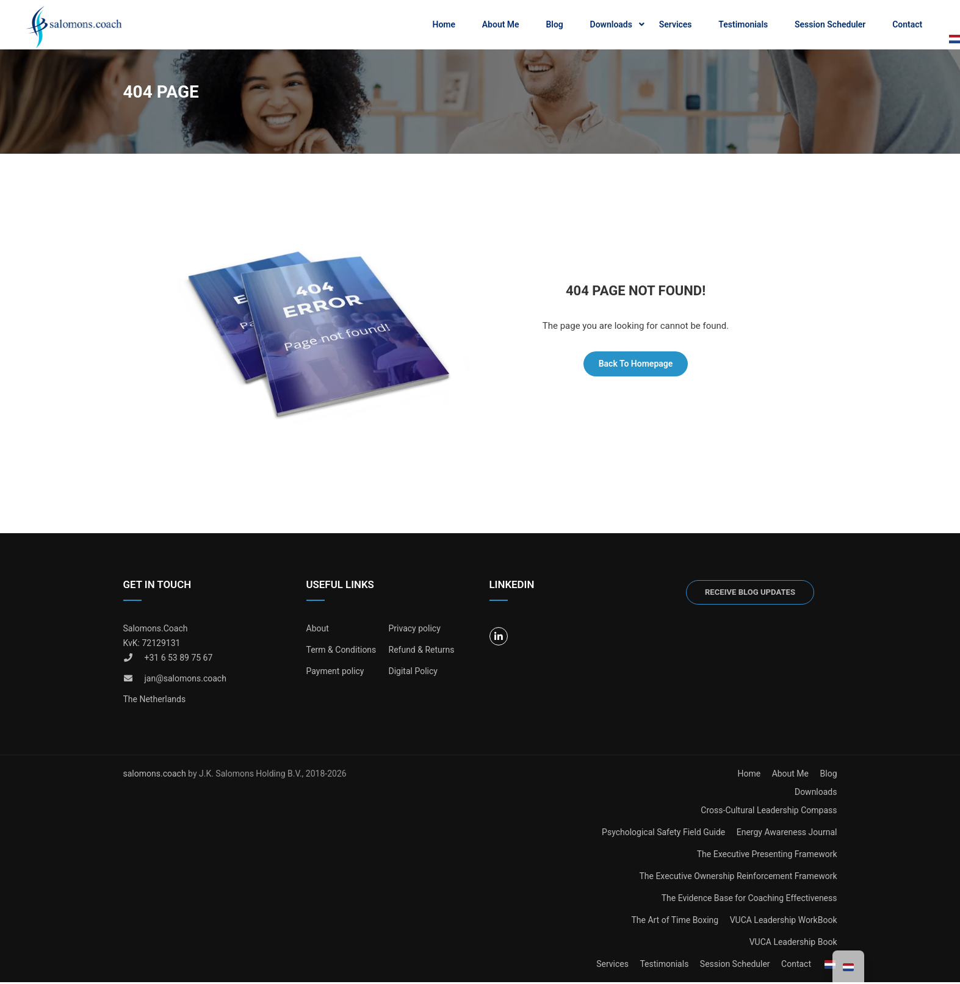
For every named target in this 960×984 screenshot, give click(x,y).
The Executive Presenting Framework (767, 856)
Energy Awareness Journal (787, 834)
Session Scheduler (830, 25)
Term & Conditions (341, 652)
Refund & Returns (422, 652)
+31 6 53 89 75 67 (179, 660)
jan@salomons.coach (185, 681)
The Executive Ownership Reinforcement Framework (738, 878)
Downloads (611, 25)
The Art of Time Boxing (674, 922)
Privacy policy (415, 631)
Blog (554, 25)
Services (675, 25)
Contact (907, 25)
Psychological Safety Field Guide (663, 834)
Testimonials (743, 25)
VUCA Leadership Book (793, 944)
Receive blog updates (750, 594)
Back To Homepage (636, 366)
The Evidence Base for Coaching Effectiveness (749, 900)
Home (443, 25)
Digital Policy (413, 673)
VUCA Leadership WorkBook (783, 922)
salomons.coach (156, 776)
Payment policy (335, 673)
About (317, 631)
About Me (500, 25)
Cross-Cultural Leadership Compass (769, 812)
